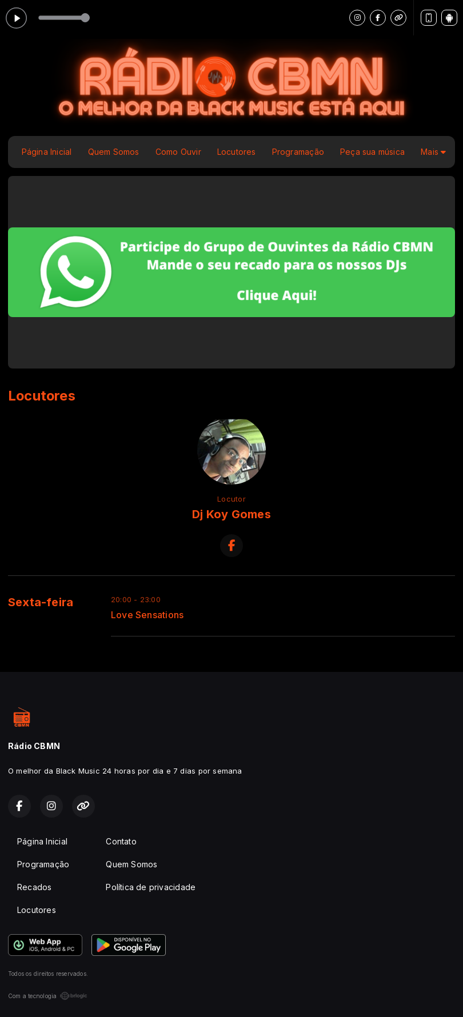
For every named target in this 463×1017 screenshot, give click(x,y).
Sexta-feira (40, 602)
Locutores (236, 152)
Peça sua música (372, 152)
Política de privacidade (150, 887)
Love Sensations (147, 615)
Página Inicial (47, 152)
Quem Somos (113, 152)
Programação (298, 152)
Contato (121, 841)
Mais (433, 152)
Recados (34, 887)
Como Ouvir (178, 152)
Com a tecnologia (47, 996)
